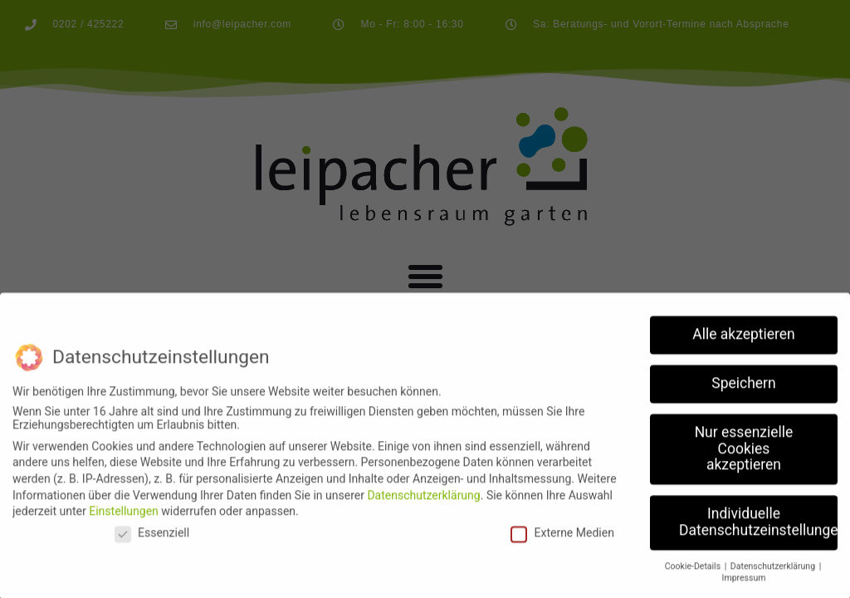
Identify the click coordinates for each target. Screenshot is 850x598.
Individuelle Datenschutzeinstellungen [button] (758, 531)
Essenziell (152, 541)
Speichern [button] (743, 393)
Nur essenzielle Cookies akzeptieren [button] (744, 458)
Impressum (744, 587)
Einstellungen (124, 520)
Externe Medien (561, 541)
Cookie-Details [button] (694, 575)
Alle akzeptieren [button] (743, 344)
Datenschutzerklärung (423, 504)
